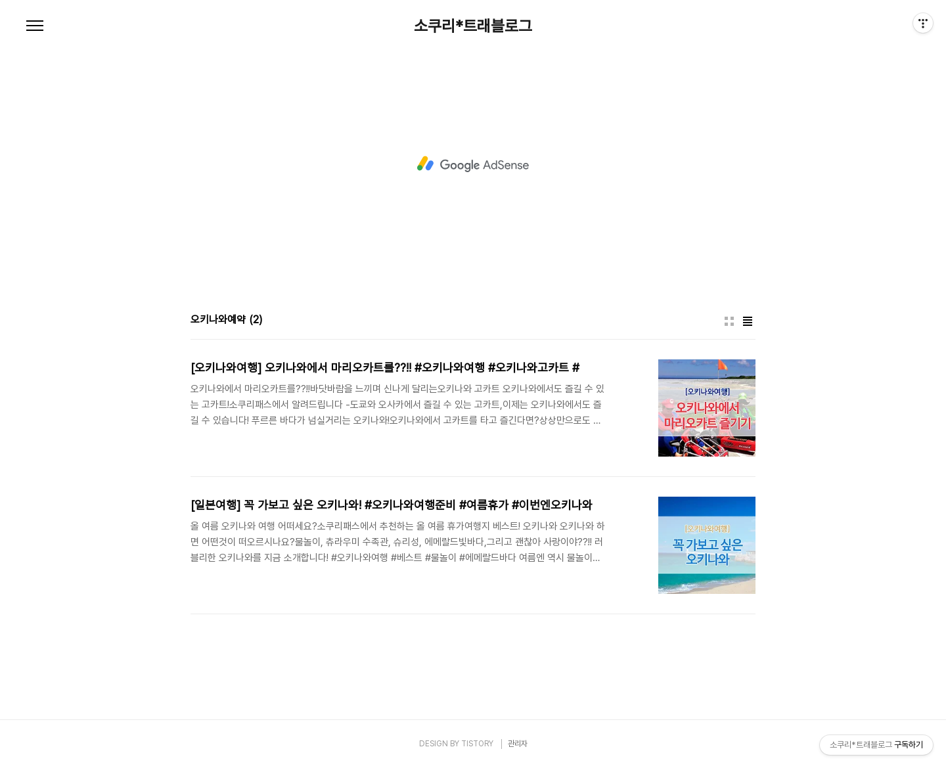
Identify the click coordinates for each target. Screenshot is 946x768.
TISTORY (477, 743)
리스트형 (747, 321)
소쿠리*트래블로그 (473, 26)
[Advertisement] (473, 164)
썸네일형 (729, 321)
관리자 (518, 743)
